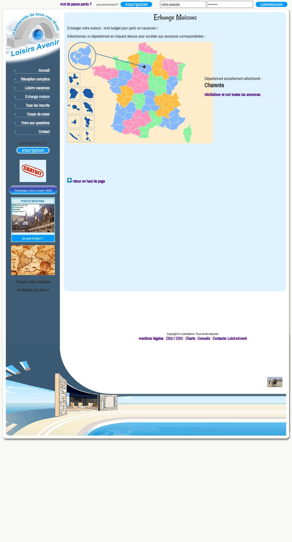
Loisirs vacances (37, 87)
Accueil (44, 70)
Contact (44, 131)
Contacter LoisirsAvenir (230, 338)
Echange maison (37, 96)
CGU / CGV (174, 338)
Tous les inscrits (38, 105)
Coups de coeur (38, 114)
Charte (190, 338)
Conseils (203, 338)
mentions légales (151, 338)
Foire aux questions (35, 122)
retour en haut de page (86, 181)
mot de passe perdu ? (75, 4)
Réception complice (35, 79)
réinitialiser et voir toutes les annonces (232, 94)
